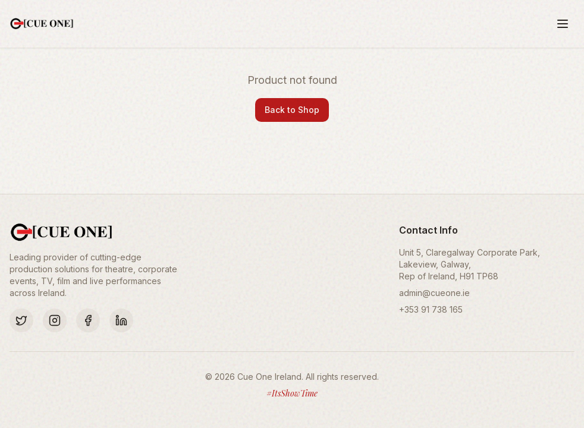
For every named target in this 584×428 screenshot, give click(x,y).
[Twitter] (21, 320)
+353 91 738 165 (431, 309)
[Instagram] (55, 320)
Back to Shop (292, 110)
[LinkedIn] (121, 320)
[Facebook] (88, 320)
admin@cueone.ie (434, 293)
